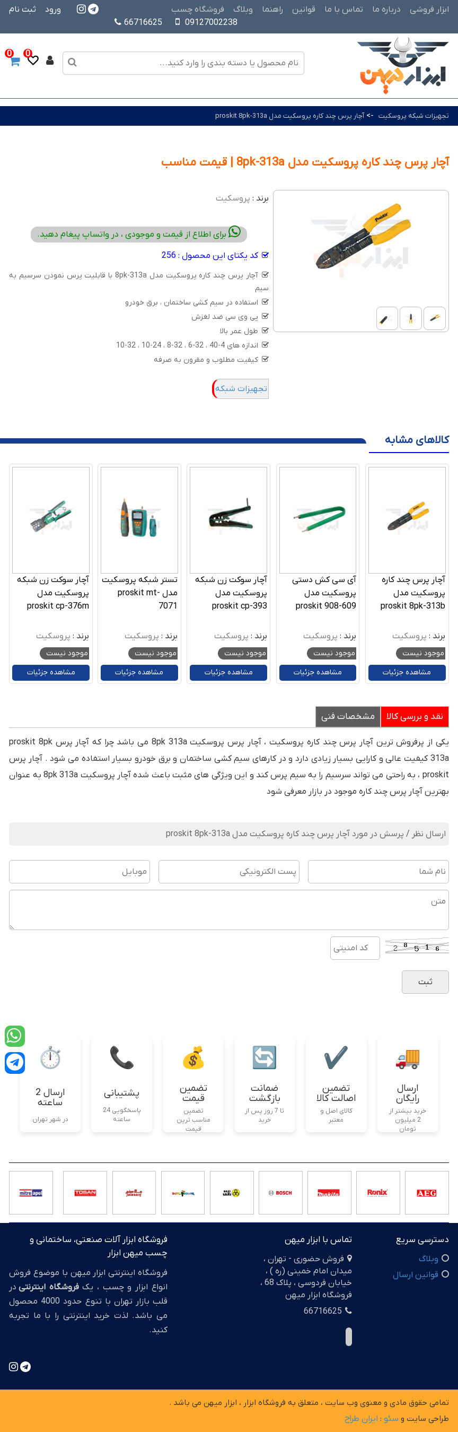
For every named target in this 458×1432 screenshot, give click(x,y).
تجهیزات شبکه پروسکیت (413, 115)
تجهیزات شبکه (241, 389)
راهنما (272, 9)
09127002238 (211, 23)
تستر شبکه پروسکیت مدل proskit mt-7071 (140, 593)
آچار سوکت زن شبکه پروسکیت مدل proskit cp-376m (53, 593)
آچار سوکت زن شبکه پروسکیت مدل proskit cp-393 (231, 593)
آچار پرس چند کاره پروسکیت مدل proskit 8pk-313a (289, 115)
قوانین (303, 9)
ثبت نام (22, 9)
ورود (53, 9)
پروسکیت (233, 198)
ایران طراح (361, 1418)
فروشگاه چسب (197, 9)
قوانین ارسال (415, 1275)
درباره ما (386, 9)
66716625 (138, 23)
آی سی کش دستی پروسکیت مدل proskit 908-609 (324, 593)
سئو (391, 1418)
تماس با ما (343, 9)
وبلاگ (243, 9)
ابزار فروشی (429, 9)
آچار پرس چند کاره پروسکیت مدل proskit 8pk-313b (413, 593)
